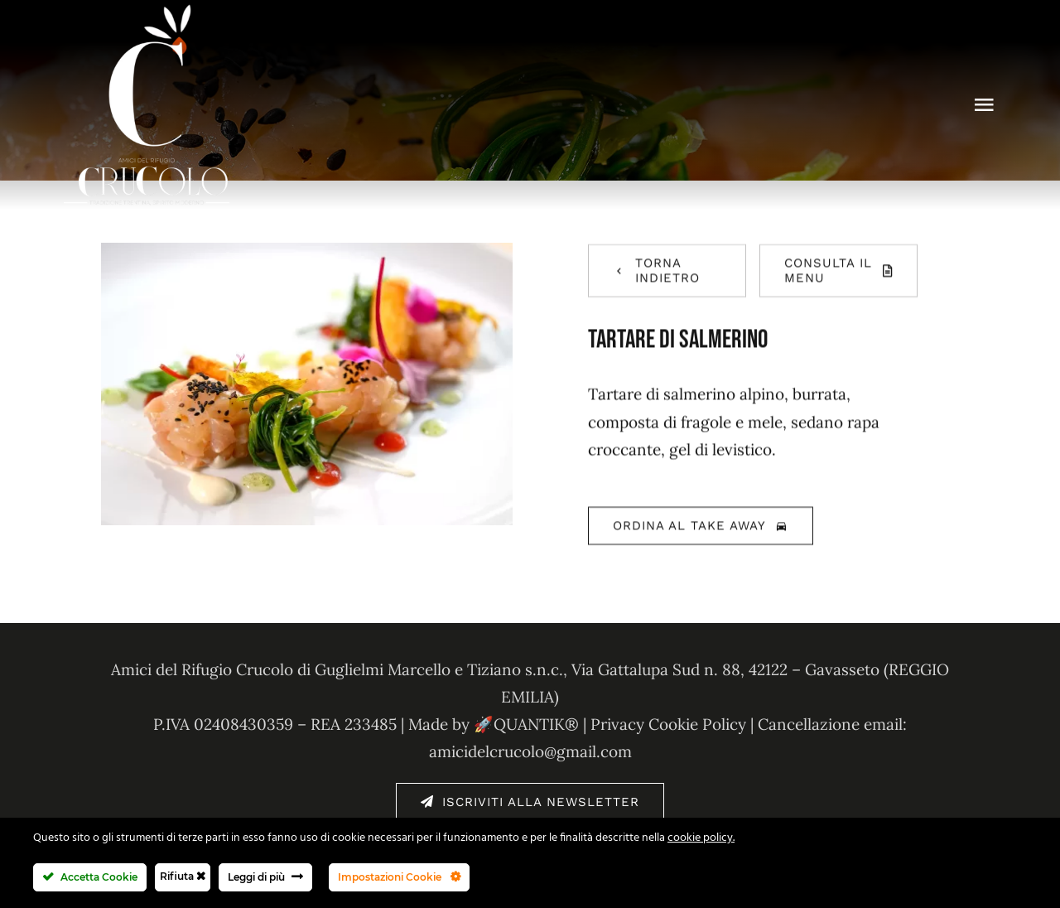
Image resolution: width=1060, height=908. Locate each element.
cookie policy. (701, 838)
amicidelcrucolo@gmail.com (530, 751)
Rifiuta (182, 876)
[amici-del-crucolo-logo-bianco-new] (146, 12)
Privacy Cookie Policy (668, 724)
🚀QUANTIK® (526, 724)
